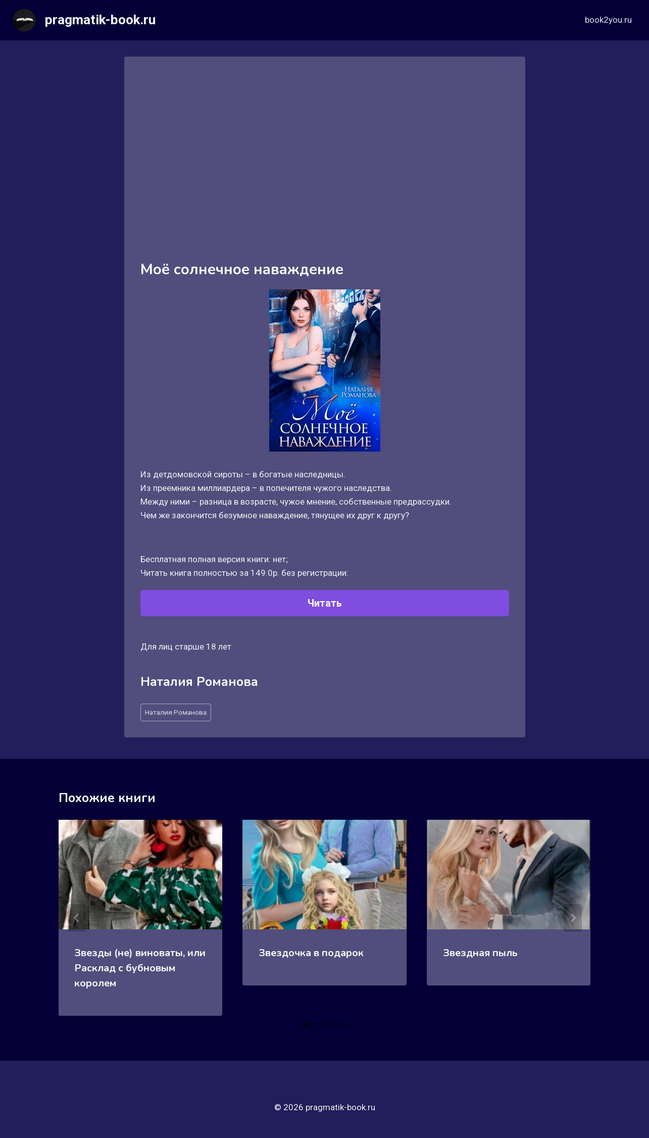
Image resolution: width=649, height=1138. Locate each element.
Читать (325, 603)
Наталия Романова (176, 712)
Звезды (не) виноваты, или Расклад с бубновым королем (140, 968)
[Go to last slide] (77, 917)
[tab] (304, 1024)
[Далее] (573, 917)
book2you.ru (608, 20)
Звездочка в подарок (311, 953)
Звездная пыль (480, 953)
